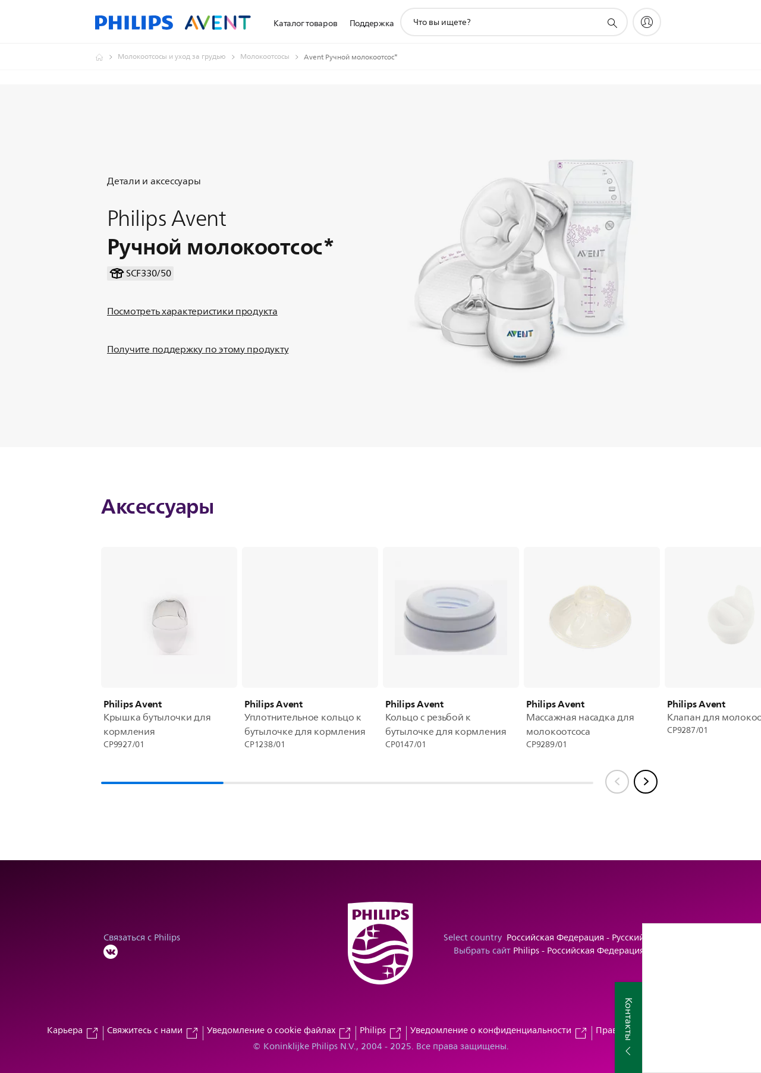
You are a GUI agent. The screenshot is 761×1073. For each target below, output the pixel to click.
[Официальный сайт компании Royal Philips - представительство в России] (106, 57)
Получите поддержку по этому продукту (197, 349)
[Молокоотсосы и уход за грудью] (179, 57)
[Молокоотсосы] (272, 57)
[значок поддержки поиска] (612, 22)
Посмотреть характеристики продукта (192, 311)
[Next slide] (646, 782)
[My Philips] (647, 22)
